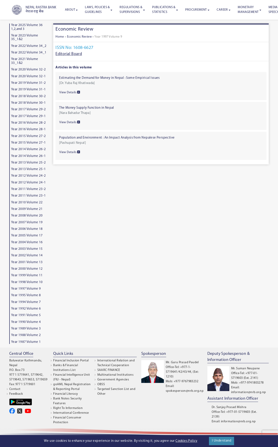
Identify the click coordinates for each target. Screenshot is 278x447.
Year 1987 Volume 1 (26, 342)
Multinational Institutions (115, 375)
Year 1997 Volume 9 (26, 289)
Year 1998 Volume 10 (27, 282)
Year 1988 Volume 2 (26, 335)
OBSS (101, 384)
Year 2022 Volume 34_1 (28, 52)
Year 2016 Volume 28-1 (28, 129)
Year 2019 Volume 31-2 (28, 83)
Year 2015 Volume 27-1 (28, 142)
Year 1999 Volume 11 (27, 275)
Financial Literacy (65, 394)
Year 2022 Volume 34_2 (28, 46)
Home (59, 36)
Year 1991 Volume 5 (26, 315)
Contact (15, 389)
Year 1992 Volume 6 (26, 308)
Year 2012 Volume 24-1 (28, 182)
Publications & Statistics (163, 10)
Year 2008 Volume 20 (27, 215)
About (70, 10)
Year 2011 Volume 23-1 (28, 195)
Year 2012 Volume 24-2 (28, 176)
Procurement (196, 10)
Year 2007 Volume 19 (27, 222)
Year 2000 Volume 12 (27, 269)
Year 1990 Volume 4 (26, 322)
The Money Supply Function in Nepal (86, 108)
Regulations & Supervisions (131, 10)
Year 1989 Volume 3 (26, 328)
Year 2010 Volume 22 (27, 202)
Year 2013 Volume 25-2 (28, 162)
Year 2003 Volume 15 (27, 249)
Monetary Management (248, 10)
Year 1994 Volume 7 (26, 302)
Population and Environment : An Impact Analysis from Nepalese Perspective (117, 137)
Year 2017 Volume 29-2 (28, 109)
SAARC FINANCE (108, 370)
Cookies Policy (186, 441)
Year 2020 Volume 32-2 (28, 69)
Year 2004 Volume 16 (27, 242)
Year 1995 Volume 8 (26, 295)
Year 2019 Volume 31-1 (28, 89)
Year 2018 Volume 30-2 (28, 96)
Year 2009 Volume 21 (27, 209)
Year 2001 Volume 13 (27, 262)
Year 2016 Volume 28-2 (28, 123)
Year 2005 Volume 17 (27, 235)
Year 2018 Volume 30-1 (28, 103)
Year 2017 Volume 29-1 (28, 116)
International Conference (71, 413)
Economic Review (79, 36)
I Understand (221, 440)
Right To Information (68, 408)
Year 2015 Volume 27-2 (28, 136)
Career (222, 10)
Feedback (16, 394)
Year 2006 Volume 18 (27, 229)
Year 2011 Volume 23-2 (28, 189)
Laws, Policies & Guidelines (97, 10)
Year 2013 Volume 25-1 (28, 169)
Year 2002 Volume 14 (27, 255)
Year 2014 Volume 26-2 (28, 149)
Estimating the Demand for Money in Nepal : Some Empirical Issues (109, 78)
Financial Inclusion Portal (71, 360)
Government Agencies (113, 379)
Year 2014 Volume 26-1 (28, 156)
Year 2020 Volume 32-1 (28, 76)
